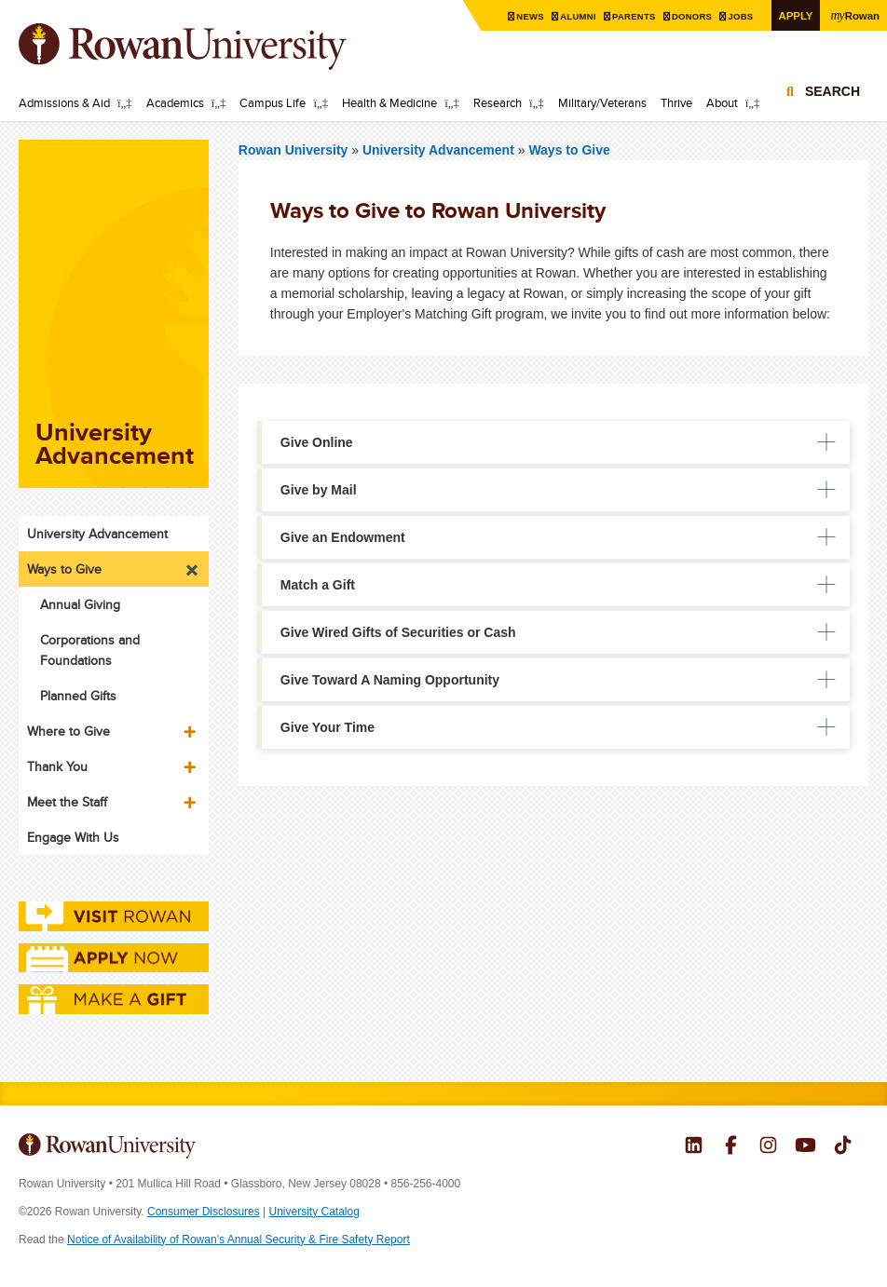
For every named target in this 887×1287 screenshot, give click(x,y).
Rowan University (210, 46)
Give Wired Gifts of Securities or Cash (398, 632)
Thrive (676, 102)
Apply (794, 15)
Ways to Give (568, 149)
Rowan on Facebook (731, 1147)
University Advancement (440, 149)
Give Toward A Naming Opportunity (389, 679)
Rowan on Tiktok (842, 1147)
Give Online (316, 442)
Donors (690, 16)
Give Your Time (327, 727)
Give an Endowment (342, 537)
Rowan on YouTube (805, 1147)
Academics (175, 102)
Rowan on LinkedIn (693, 1147)
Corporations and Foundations (90, 650)
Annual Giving (80, 604)
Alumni (574, 16)
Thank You (57, 766)
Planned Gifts (78, 695)
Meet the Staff (67, 802)
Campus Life (272, 102)
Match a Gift (317, 584)
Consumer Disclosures (203, 1211)
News (525, 16)
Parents (630, 16)
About (722, 102)
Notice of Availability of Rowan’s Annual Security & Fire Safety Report (238, 1239)
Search (832, 95)
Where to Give (68, 731)
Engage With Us (73, 837)
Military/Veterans (602, 102)
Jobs (740, 16)
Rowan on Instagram (768, 1147)
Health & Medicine (389, 102)
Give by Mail (318, 489)
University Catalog (314, 1211)
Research (497, 102)
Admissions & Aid (64, 102)
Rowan (854, 14)
